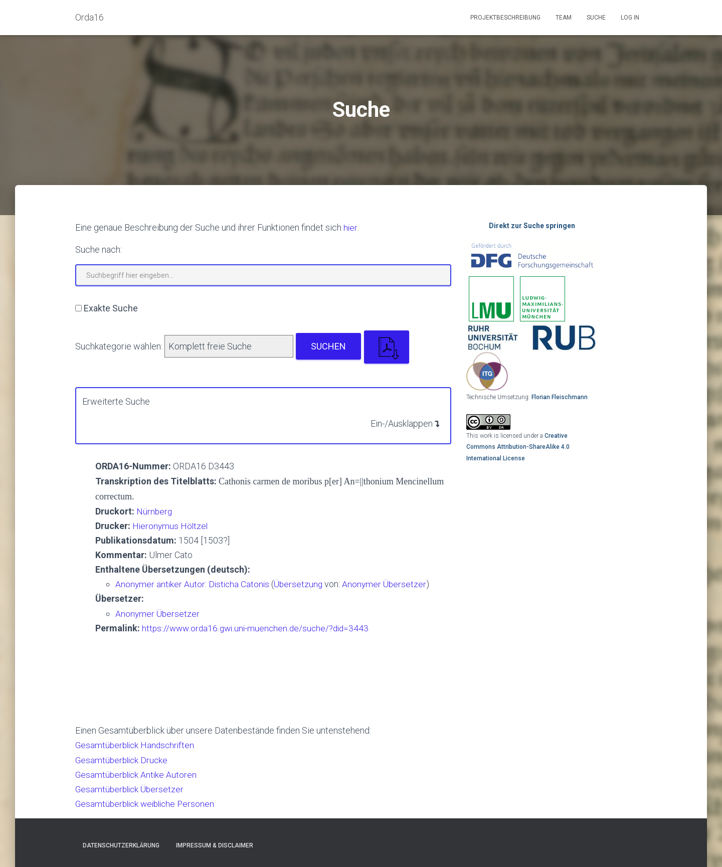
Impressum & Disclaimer (214, 845)
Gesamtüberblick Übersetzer (131, 789)
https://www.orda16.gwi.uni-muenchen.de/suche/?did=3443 (258, 628)
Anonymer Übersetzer (389, 584)
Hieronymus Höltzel (171, 526)
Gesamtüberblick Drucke (123, 760)
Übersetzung (302, 584)
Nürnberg (154, 511)
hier (350, 227)
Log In (630, 17)
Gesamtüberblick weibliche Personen (148, 803)
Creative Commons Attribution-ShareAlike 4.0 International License (518, 447)
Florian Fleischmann (559, 397)
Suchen (328, 346)
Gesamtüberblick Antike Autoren (137, 774)
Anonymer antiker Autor (160, 584)
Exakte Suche (111, 308)
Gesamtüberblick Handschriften (137, 745)
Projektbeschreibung (505, 17)
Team (564, 17)
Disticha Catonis (242, 584)
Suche (596, 17)
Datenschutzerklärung (121, 845)
